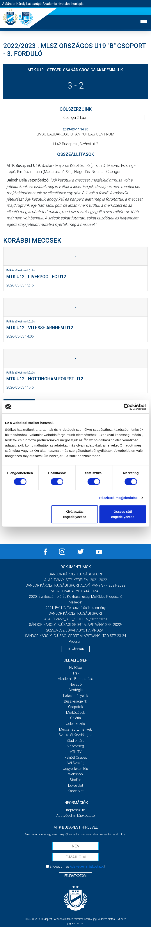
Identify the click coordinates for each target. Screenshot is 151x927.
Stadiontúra (75, 740)
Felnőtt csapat (75, 757)
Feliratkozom (75, 875)
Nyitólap (75, 667)
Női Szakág (75, 763)
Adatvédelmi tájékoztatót (87, 866)
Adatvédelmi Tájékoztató (75, 815)
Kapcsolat (75, 791)
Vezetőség (75, 746)
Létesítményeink (75, 696)
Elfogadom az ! (77, 866)
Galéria (75, 718)
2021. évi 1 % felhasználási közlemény (76, 608)
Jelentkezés (75, 724)
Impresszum (75, 810)
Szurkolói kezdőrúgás (75, 735)
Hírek (75, 673)
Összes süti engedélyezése (122, 514)
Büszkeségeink (75, 701)
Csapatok (75, 707)
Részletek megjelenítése (118, 498)
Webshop (75, 774)
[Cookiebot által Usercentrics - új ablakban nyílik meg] (127, 407)
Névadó (75, 684)
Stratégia (76, 690)
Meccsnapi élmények (75, 729)
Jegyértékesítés (75, 769)
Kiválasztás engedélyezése (74, 514)
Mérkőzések (75, 712)
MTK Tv (75, 752)
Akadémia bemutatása (75, 679)
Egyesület (75, 785)
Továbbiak (75, 649)
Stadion (76, 780)
